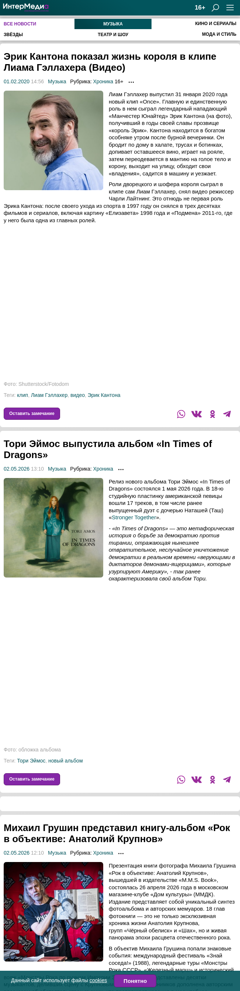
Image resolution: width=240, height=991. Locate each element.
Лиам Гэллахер (49, 395)
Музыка (113, 24)
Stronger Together (134, 517)
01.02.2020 (16, 81)
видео (77, 395)
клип (22, 395)
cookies (98, 980)
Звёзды (13, 34)
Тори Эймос (31, 761)
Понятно (135, 981)
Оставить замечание (32, 413)
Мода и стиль (219, 34)
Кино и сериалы (215, 23)
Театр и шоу (113, 34)
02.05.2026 (16, 469)
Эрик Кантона (104, 395)
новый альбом (65, 761)
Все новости (20, 24)
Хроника (103, 81)
